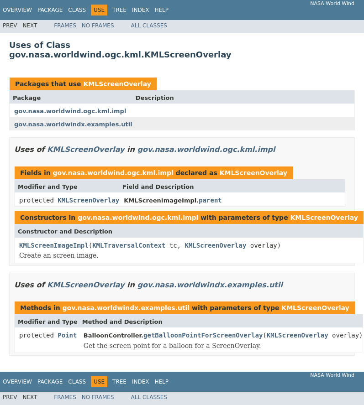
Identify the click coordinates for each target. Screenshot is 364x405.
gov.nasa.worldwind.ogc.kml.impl (70, 111)
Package (50, 10)
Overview (17, 10)
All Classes (149, 25)
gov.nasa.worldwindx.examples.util (73, 124)
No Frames (98, 25)
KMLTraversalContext (128, 245)
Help (161, 10)
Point (67, 335)
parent (210, 200)
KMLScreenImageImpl (54, 245)
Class (77, 10)
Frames (65, 25)
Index (140, 10)
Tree (119, 10)
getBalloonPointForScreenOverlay (203, 335)
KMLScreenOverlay (117, 84)
